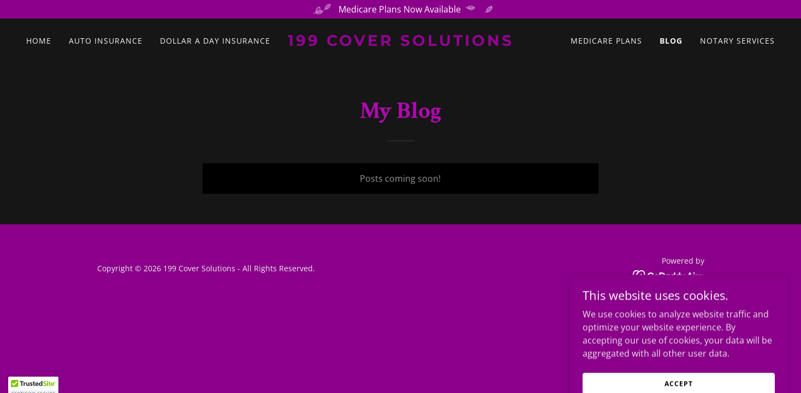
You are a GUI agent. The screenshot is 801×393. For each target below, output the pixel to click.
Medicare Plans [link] (606, 40)
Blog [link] (671, 40)
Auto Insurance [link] (106, 40)
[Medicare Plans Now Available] (400, 9)
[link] (400, 43)
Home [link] (38, 40)
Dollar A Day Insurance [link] (215, 40)
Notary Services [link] (737, 40)
